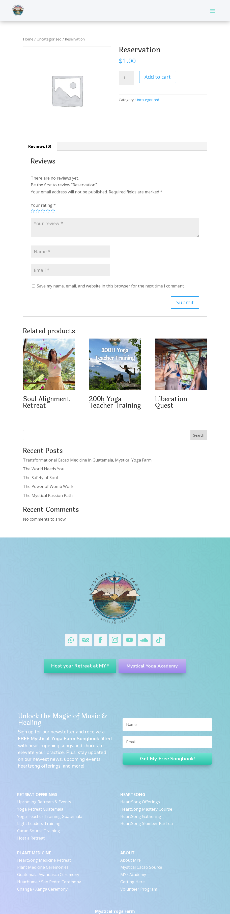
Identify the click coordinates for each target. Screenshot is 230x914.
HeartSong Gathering (140, 805)
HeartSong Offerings (140, 791)
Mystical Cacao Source (141, 856)
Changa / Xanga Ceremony (42, 878)
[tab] (40, 146)
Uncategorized (49, 38)
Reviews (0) (39, 146)
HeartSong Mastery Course (146, 798)
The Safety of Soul (40, 477)
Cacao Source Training (38, 820)
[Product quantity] (126, 78)
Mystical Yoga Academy (155, 663)
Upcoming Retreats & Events (44, 791)
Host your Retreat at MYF (77, 663)
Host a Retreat (31, 827)
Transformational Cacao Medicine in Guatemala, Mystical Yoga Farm (88, 460)
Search (198, 435)
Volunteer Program (138, 878)
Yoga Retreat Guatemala (40, 798)
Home (28, 38)
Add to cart (158, 76)
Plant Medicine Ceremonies (43, 856)
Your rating (43, 205)
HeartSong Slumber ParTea (146, 812)
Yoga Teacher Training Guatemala (49, 805)
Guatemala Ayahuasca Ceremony (48, 863)
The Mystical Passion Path (48, 495)
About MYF (130, 849)
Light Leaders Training (39, 812)
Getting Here (132, 871)
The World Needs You (43, 469)
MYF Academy (133, 863)
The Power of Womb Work (48, 486)
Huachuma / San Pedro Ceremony (49, 871)
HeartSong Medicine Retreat (44, 849)
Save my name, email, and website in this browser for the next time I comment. (111, 286)
